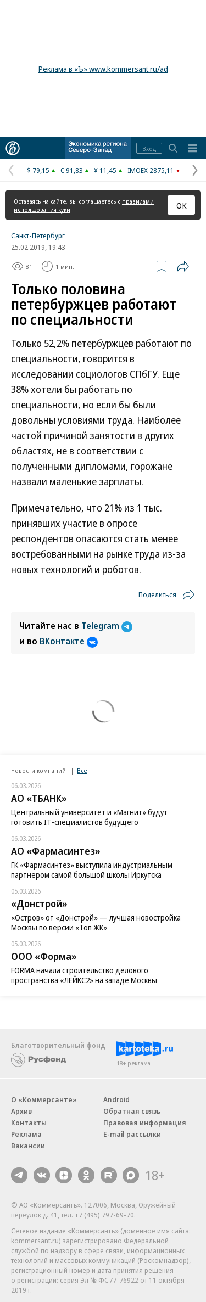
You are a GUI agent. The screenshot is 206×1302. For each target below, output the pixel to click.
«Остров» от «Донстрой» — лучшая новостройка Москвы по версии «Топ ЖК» (96, 922)
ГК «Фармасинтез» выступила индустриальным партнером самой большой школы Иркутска (91, 870)
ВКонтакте (69, 641)
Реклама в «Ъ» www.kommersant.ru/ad (103, 69)
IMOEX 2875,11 (150, 170)
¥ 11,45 (105, 170)
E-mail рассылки (132, 1134)
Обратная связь (131, 1111)
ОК (181, 205)
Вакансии (28, 1146)
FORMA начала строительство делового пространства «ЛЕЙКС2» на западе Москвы (84, 975)
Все (82, 770)
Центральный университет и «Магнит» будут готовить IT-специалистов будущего (89, 817)
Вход (149, 148)
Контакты (29, 1122)
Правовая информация (144, 1122)
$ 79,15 (38, 170)
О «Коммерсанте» (44, 1099)
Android (116, 1099)
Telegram (106, 626)
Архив (21, 1111)
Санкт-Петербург (38, 235)
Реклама (26, 1134)
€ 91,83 (71, 170)
